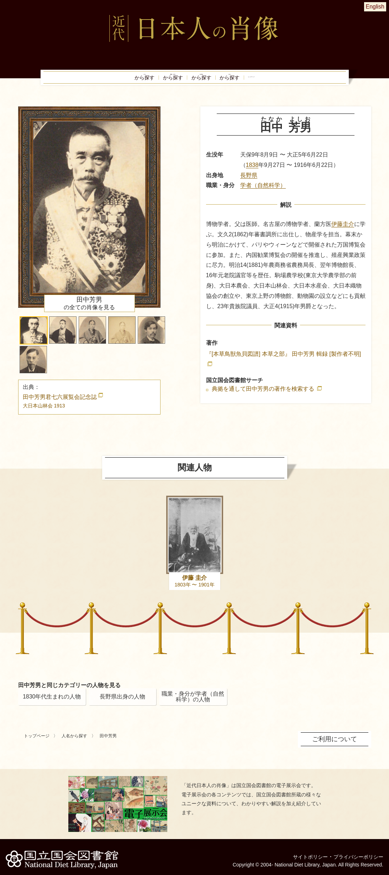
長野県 (248, 181)
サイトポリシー (301, 852)
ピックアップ (290, 80)
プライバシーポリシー (354, 852)
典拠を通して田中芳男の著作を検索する (264, 395)
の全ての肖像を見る (89, 309)
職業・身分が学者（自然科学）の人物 (193, 702)
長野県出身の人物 (122, 703)
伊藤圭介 (342, 230)
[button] (34, 336)
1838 (252, 171)
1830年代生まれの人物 (52, 703)
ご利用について (337, 745)
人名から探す (74, 741)
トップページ (36, 741)
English (375, 7)
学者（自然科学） (263, 192)
